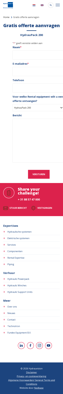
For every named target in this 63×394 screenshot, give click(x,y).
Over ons (12, 306)
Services (11, 244)
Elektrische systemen (18, 238)
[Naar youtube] (48, 345)
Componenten (14, 251)
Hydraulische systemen (19, 231)
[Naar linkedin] (21, 345)
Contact (11, 319)
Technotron (13, 326)
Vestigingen (44, 207)
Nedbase (38, 387)
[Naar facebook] (30, 345)
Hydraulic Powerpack (18, 278)
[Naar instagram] (39, 345)
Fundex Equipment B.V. (19, 332)
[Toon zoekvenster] (51, 5)
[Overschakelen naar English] (42, 5)
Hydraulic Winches (16, 285)
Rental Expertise (15, 257)
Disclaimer (31, 372)
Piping (10, 264)
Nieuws (11, 313)
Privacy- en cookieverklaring (31, 376)
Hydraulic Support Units (19, 291)
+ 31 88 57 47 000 (29, 199)
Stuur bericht (18, 207)
